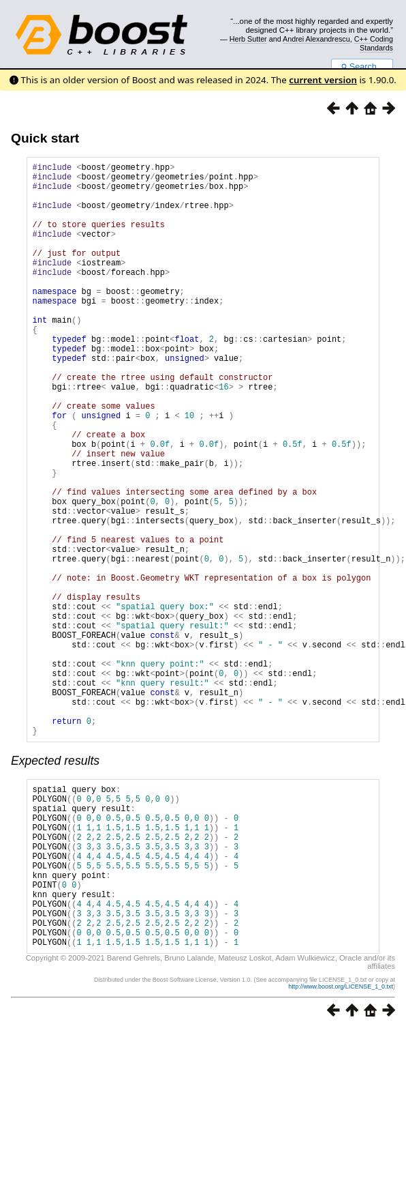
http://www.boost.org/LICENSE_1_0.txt (340, 1144)
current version (323, 80)
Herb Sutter (248, 39)
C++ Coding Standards (373, 43)
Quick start (45, 138)
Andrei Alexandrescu (316, 39)
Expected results (55, 883)
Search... (362, 67)
